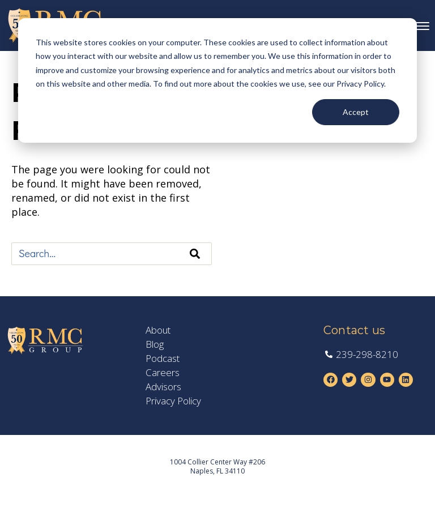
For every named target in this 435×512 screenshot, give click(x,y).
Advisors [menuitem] (163, 386)
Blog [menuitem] (155, 344)
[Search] (195, 253)
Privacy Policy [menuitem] (173, 401)
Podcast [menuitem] (163, 358)
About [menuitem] (158, 330)
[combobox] (111, 253)
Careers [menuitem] (163, 372)
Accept (356, 112)
